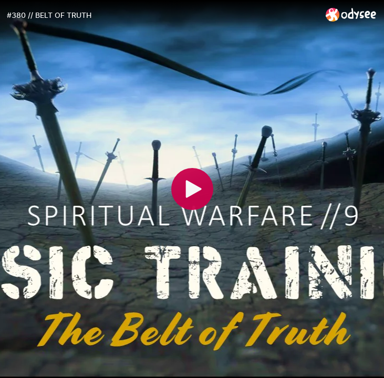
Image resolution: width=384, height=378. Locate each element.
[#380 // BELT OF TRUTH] (162, 15)
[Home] (351, 14)
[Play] (192, 189)
